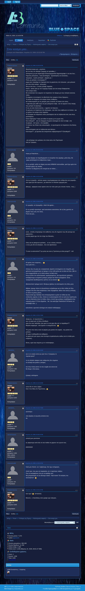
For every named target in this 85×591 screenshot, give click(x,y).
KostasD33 (11, 560)
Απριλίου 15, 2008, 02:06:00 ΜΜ (34, 350)
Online (8, 565)
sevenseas (11, 435)
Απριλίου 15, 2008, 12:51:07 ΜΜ (34, 315)
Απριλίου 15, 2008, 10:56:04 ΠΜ (34, 201)
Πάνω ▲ (78, 586)
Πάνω (7, 514)
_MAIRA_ (11, 350)
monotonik (11, 150)
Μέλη (12, 533)
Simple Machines (18, 586)
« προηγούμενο (64, 54)
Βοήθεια (63, 586)
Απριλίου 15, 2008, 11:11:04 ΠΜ (34, 228)
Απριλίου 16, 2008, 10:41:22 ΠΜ (34, 490)
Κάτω (7, 60)
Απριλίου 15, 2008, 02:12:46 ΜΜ (34, 383)
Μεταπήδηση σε (49, 522)
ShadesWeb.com (18, 588)
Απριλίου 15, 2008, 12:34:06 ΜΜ (34, 258)
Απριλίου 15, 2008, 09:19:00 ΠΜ (34, 149)
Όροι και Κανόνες (70, 586)
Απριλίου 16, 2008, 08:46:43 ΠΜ (34, 434)
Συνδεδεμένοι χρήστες (18, 551)
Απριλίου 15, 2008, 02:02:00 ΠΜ (34, 65)
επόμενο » (74, 54)
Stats (9, 528)
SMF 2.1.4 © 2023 (9, 586)
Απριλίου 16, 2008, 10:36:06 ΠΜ (34, 463)
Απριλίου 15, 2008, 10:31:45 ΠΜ (34, 176)
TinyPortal (57, 586)
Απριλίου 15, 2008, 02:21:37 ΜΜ (34, 408)
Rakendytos (12, 66)
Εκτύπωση (75, 60)
